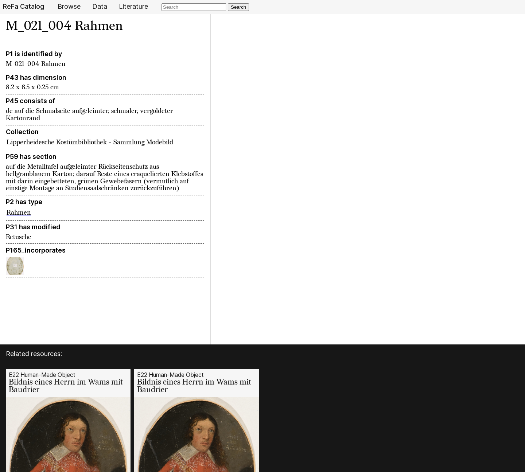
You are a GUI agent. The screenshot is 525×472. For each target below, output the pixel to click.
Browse (69, 6)
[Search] (194, 7)
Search (238, 7)
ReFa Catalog (23, 6)
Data (99, 6)
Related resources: (34, 354)
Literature (133, 6)
